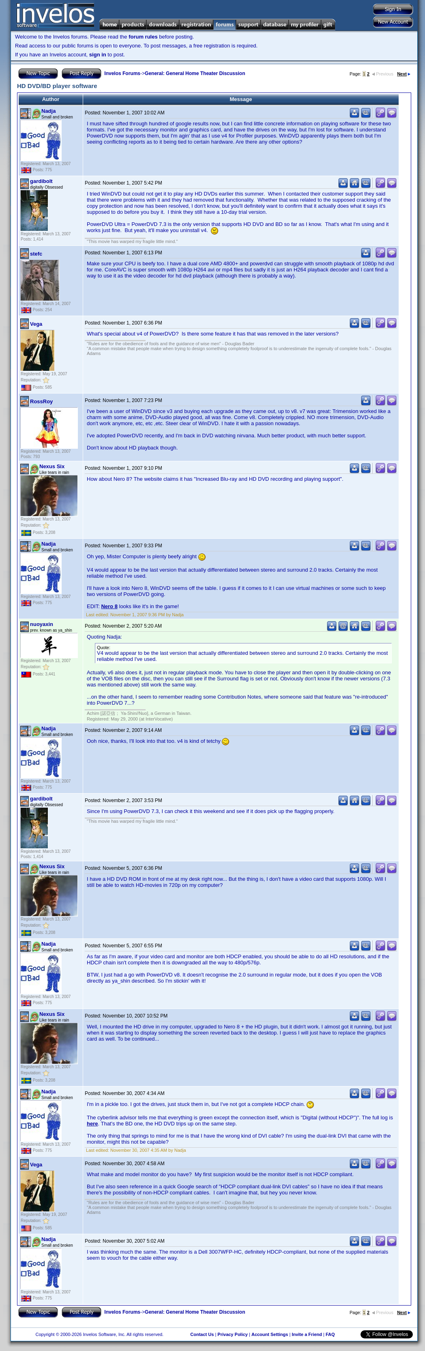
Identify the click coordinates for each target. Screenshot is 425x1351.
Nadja (48, 111)
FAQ (330, 1334)
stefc (36, 254)
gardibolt (41, 181)
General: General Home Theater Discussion (195, 73)
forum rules (143, 37)
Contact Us (202, 1334)
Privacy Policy (232, 1334)
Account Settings (269, 1334)
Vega (36, 324)
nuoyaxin (41, 624)
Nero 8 (109, 606)
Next (403, 73)
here (92, 1124)
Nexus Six (51, 466)
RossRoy (41, 401)
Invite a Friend (307, 1334)
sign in (97, 55)
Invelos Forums (122, 73)
